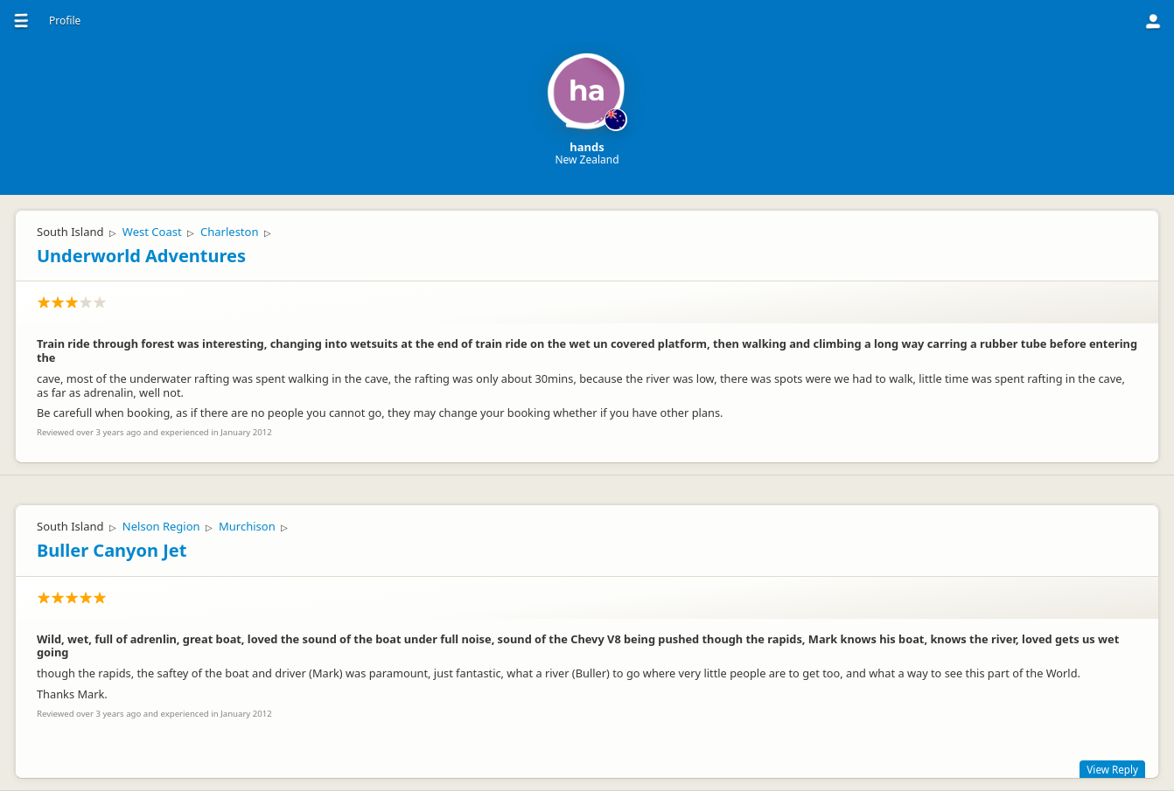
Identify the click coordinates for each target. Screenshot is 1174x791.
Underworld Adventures (141, 255)
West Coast (152, 231)
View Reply (1112, 769)
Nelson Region (161, 526)
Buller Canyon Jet (111, 550)
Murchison (247, 526)
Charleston (229, 231)
